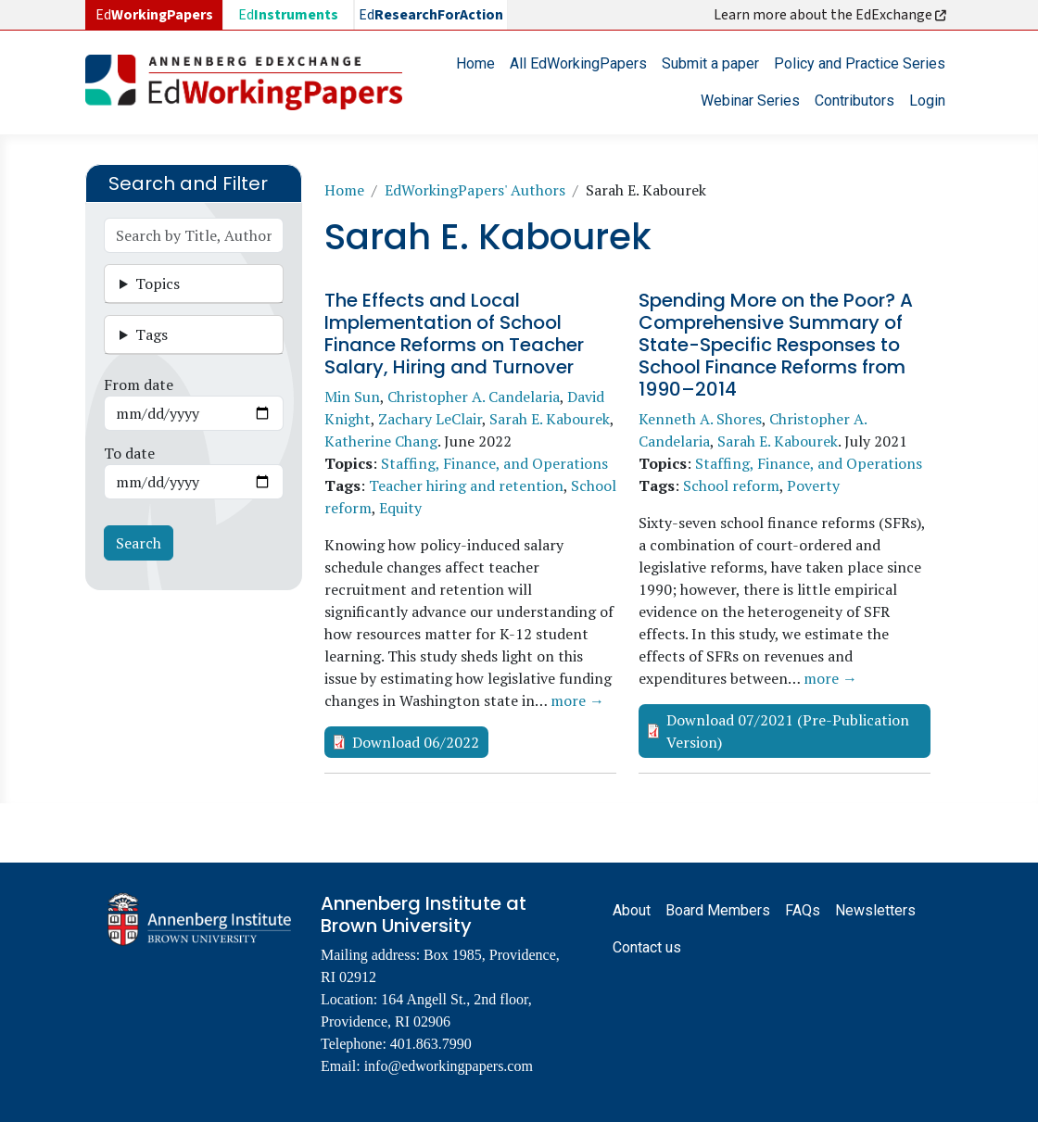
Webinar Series (750, 100)
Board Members (717, 910)
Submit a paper (710, 63)
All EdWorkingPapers (578, 63)
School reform (731, 485)
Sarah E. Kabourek (549, 419)
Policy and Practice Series (859, 63)
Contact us (647, 947)
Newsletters (875, 910)
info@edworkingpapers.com (448, 1066)
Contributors (854, 100)
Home (475, 63)
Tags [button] (151, 334)
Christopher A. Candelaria (473, 396)
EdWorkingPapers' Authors (475, 190)
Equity (400, 508)
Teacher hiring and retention (466, 485)
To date (129, 453)
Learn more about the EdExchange (831, 15)
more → (577, 700)
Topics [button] (157, 283)
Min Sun (352, 396)
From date (138, 384)
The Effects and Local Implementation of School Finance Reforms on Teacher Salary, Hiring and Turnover (454, 333)
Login (927, 100)
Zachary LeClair (430, 419)
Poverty (813, 485)
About (632, 910)
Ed (288, 15)
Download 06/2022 (415, 742)
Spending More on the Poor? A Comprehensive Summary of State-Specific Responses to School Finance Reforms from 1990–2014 (776, 344)
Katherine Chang (380, 441)
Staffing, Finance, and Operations (494, 463)
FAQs (802, 910)
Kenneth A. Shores (700, 419)
